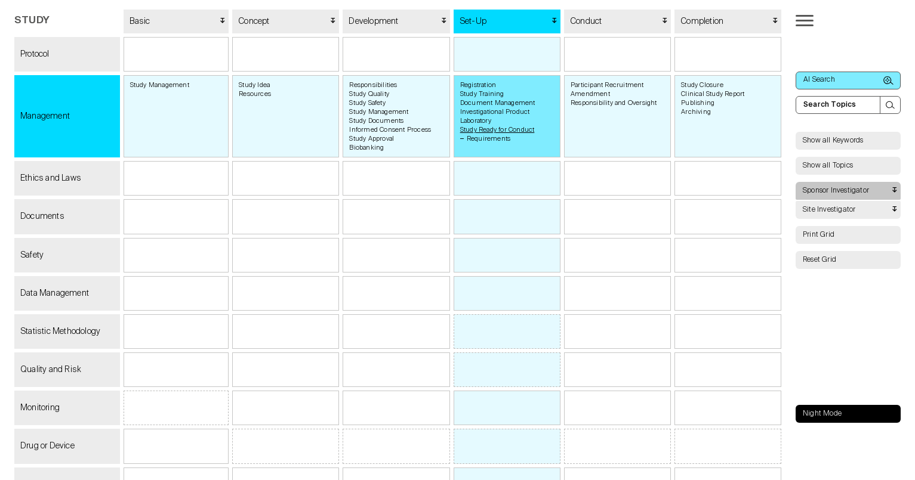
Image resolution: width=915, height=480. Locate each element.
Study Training (482, 94)
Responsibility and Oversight (614, 103)
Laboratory (475, 120)
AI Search (848, 80)
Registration (478, 85)
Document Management (497, 103)
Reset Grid (819, 260)
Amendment (590, 94)
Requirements (488, 138)
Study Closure (702, 85)
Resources (255, 94)
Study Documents (376, 120)
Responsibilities (373, 85)
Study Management (159, 85)
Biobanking (366, 147)
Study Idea (254, 85)
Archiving (696, 112)
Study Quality (369, 94)
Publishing (697, 103)
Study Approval (371, 138)
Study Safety (367, 103)
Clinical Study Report (712, 94)
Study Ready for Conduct (497, 129)
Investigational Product (495, 112)
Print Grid (818, 235)
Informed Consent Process (390, 129)
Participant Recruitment (607, 85)
